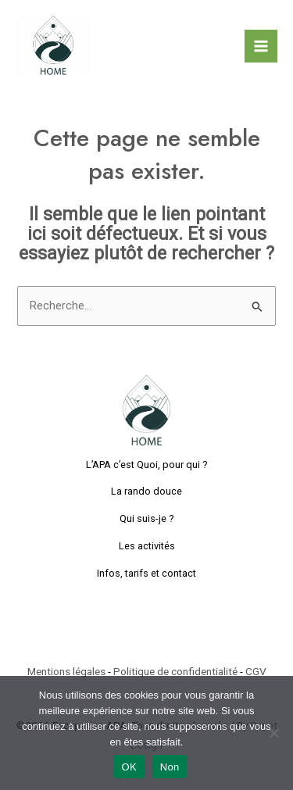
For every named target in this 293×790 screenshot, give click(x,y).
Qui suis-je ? (147, 518)
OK (129, 767)
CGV (255, 671)
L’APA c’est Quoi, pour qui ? (147, 464)
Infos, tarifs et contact (146, 573)
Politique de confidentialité (175, 671)
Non (170, 767)
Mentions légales (66, 671)
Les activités (147, 546)
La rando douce (146, 491)
